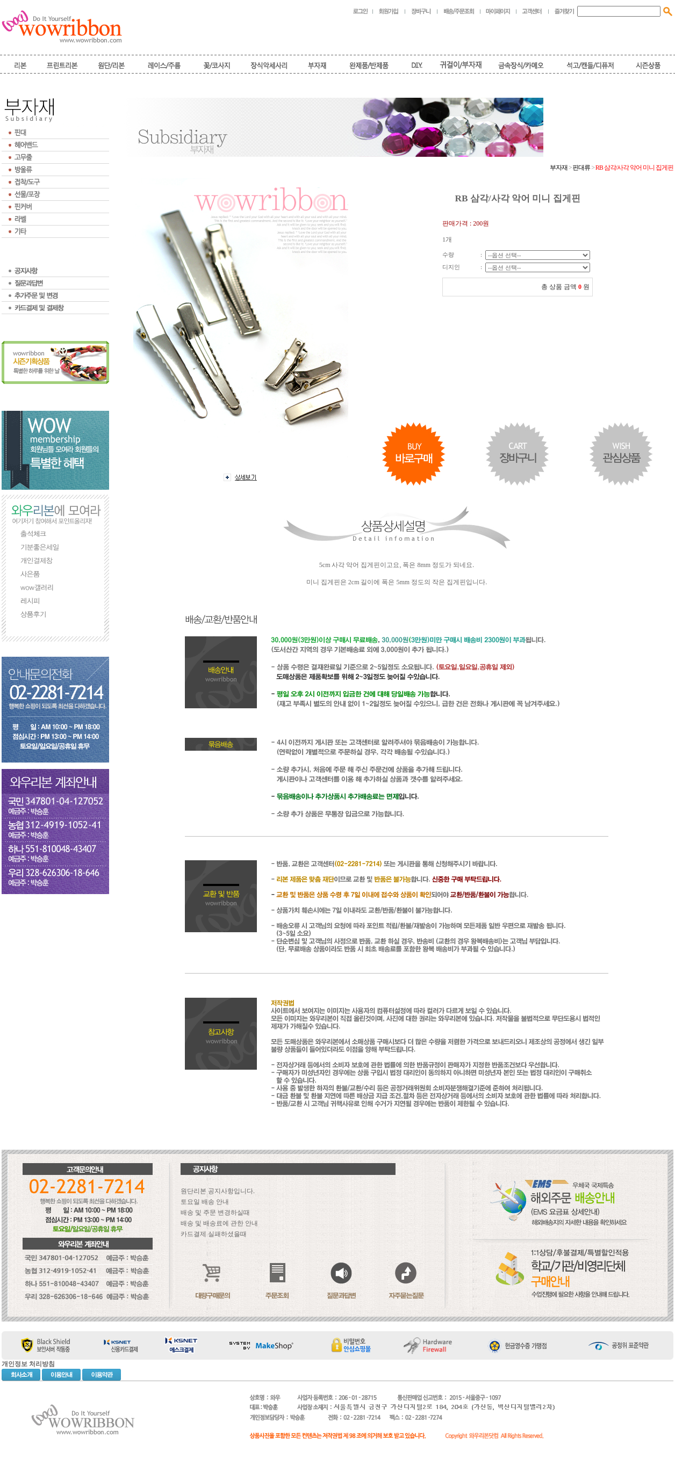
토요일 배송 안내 (205, 1202)
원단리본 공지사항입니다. (218, 1191)
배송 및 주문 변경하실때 (215, 1212)
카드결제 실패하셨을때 (214, 1234)
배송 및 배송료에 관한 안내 (219, 1223)
